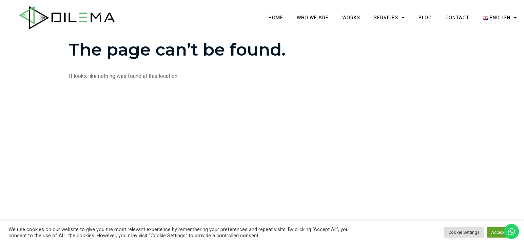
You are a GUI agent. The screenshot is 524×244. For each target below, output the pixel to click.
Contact (505, 10)
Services (437, 10)
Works (399, 10)
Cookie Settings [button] (464, 232)
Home (323, 10)
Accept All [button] (501, 232)
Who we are (360, 10)
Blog (473, 10)
